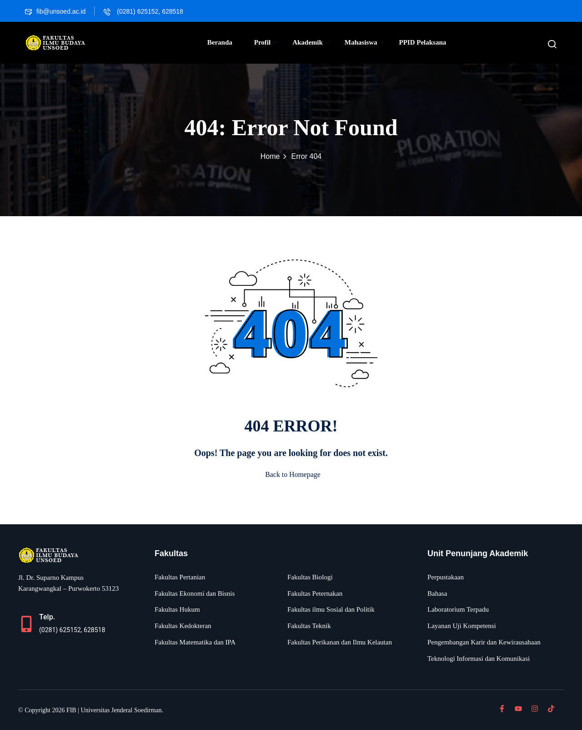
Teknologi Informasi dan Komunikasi (478, 658)
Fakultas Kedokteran (183, 625)
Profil (265, 42)
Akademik (310, 42)
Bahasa (437, 593)
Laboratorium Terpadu (458, 609)
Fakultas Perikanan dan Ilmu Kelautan (339, 642)
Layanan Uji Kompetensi (461, 625)
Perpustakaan (445, 577)
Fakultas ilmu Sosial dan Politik (331, 609)
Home (270, 156)
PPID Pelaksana (423, 42)
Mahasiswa (364, 42)
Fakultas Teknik (309, 625)
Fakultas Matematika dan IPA (195, 642)
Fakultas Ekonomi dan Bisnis (195, 593)
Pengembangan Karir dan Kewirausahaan (484, 642)
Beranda (219, 42)
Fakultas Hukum (177, 609)
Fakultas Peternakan (314, 593)
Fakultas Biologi (310, 577)
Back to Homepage (291, 474)
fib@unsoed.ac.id (55, 11)
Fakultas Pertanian (180, 577)
